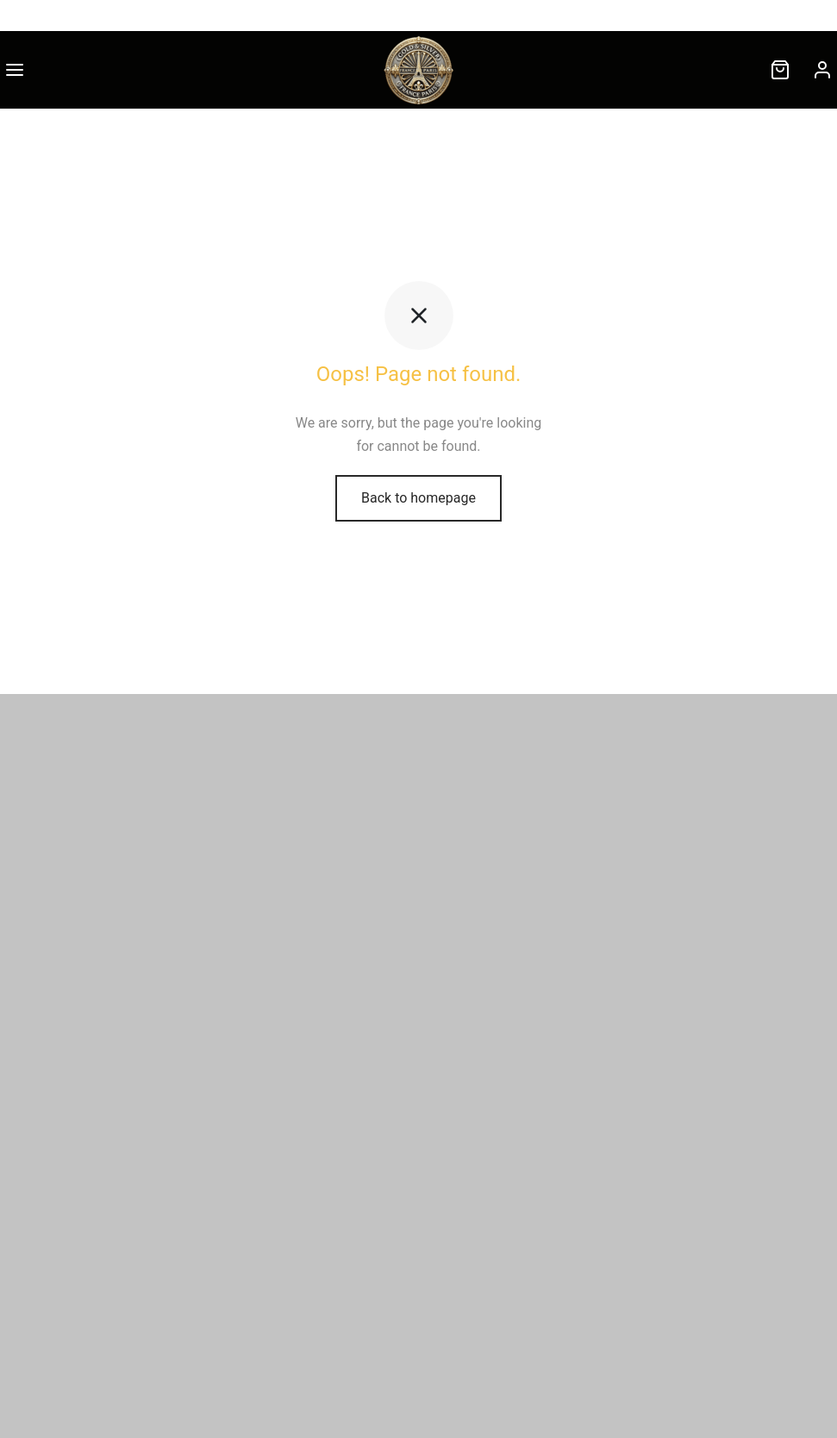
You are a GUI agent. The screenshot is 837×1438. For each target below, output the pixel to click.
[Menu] (14, 69)
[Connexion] (822, 69)
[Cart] (780, 69)
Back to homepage (418, 498)
